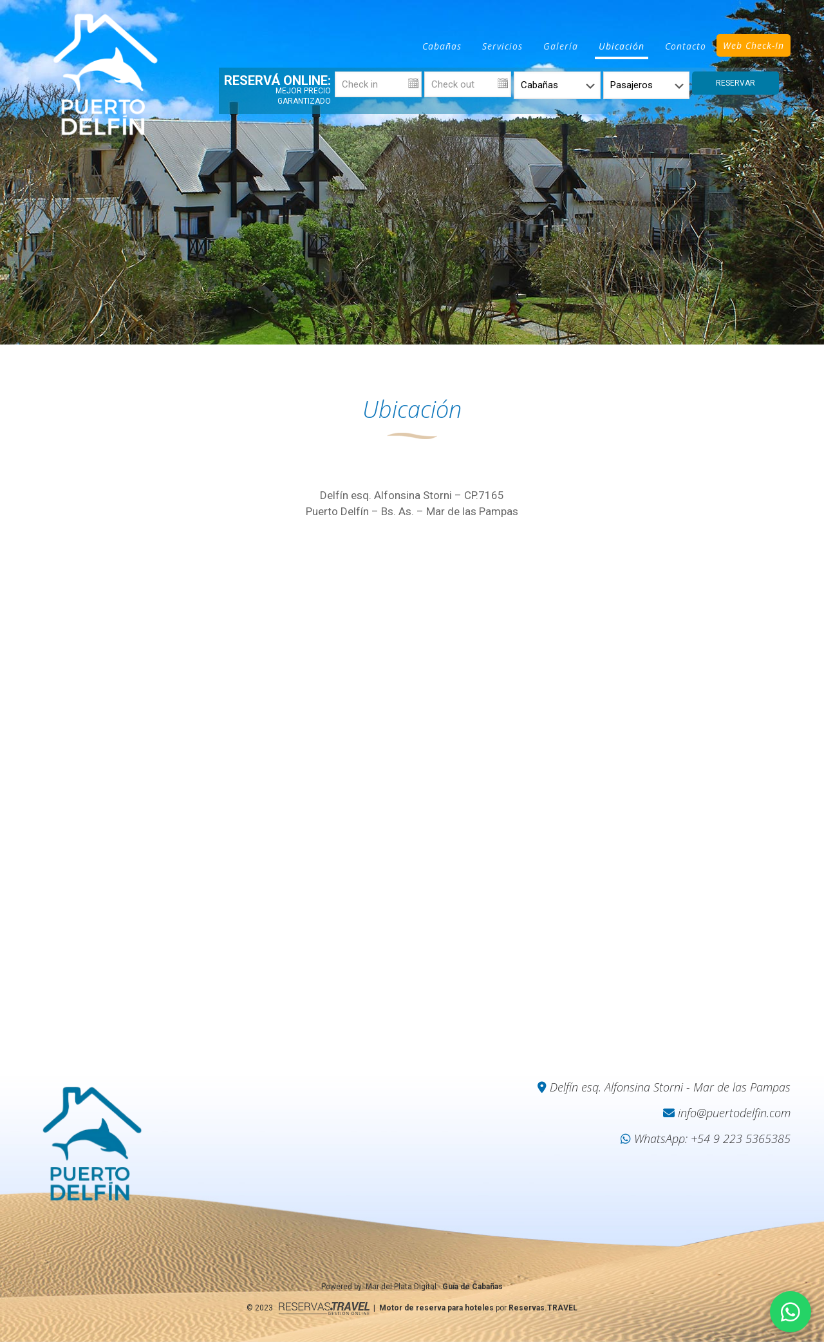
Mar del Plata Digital (401, 1286)
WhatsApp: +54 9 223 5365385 (706, 1138)
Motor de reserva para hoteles (436, 1307)
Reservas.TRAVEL (543, 1307)
